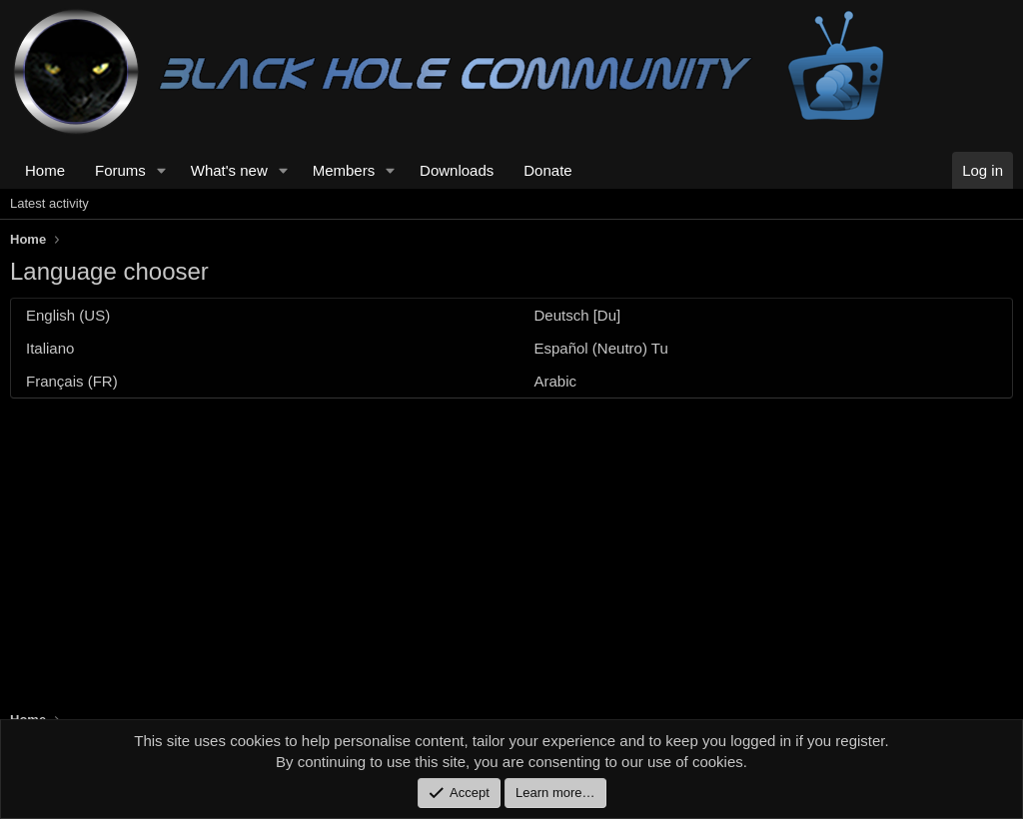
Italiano (50, 348)
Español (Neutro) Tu (601, 348)
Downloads (457, 170)
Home (45, 170)
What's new (229, 170)
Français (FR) (72, 381)
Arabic (555, 381)
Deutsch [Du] (577, 315)
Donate (547, 170)
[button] (162, 170)
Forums (120, 170)
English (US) (68, 315)
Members (344, 170)
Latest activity (49, 203)
